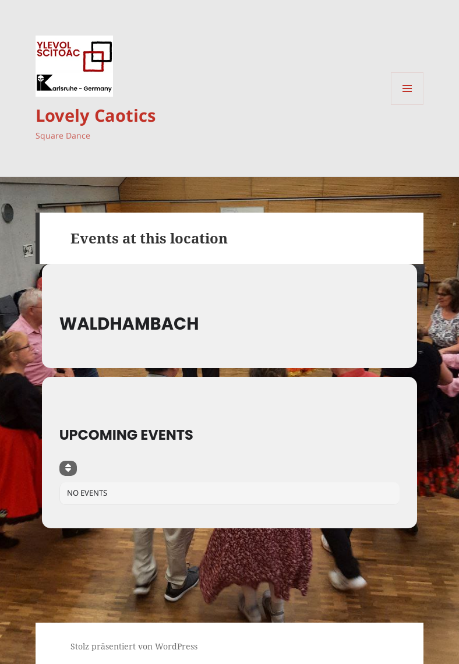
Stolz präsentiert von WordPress (133, 646)
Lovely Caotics (96, 115)
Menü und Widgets (407, 104)
